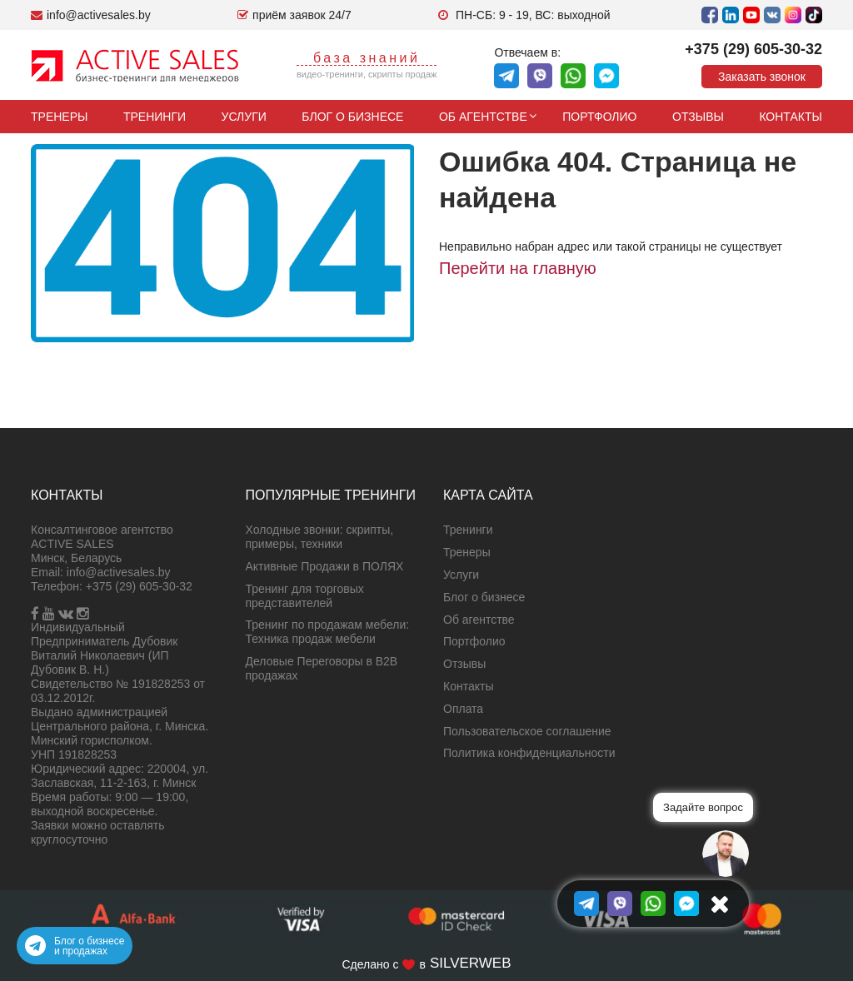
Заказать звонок (762, 76)
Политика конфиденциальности (529, 752)
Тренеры (59, 116)
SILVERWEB (470, 963)
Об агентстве (483, 116)
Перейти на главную (517, 268)
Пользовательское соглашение (527, 731)
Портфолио (599, 116)
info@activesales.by (119, 572)
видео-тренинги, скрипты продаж (367, 74)
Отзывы (698, 116)
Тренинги (154, 116)
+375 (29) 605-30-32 (753, 49)
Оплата (463, 708)
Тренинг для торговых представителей (305, 596)
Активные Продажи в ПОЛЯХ (325, 566)
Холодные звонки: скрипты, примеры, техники (320, 536)
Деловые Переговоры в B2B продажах (322, 668)
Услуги (244, 116)
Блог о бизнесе (352, 116)
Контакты (790, 116)
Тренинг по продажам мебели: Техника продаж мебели (328, 631)
